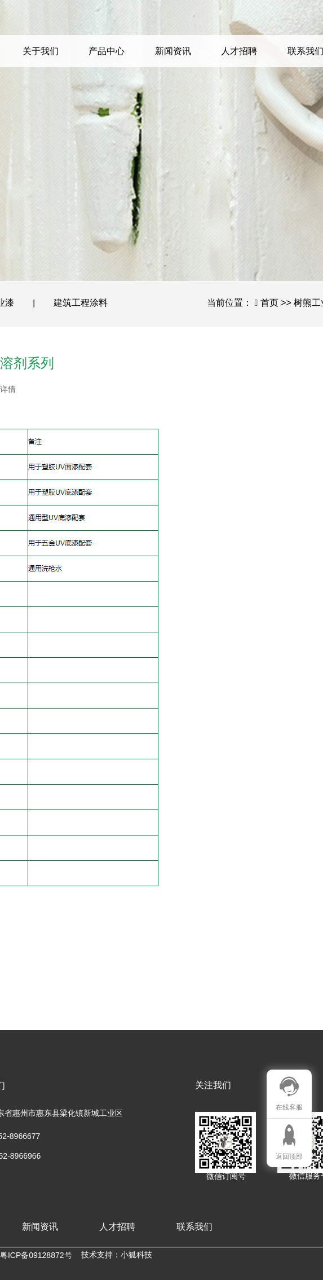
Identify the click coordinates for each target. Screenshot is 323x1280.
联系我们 (194, 1226)
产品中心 (107, 51)
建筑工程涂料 (81, 302)
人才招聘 (239, 51)
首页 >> (277, 302)
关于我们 (41, 51)
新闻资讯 (173, 51)
